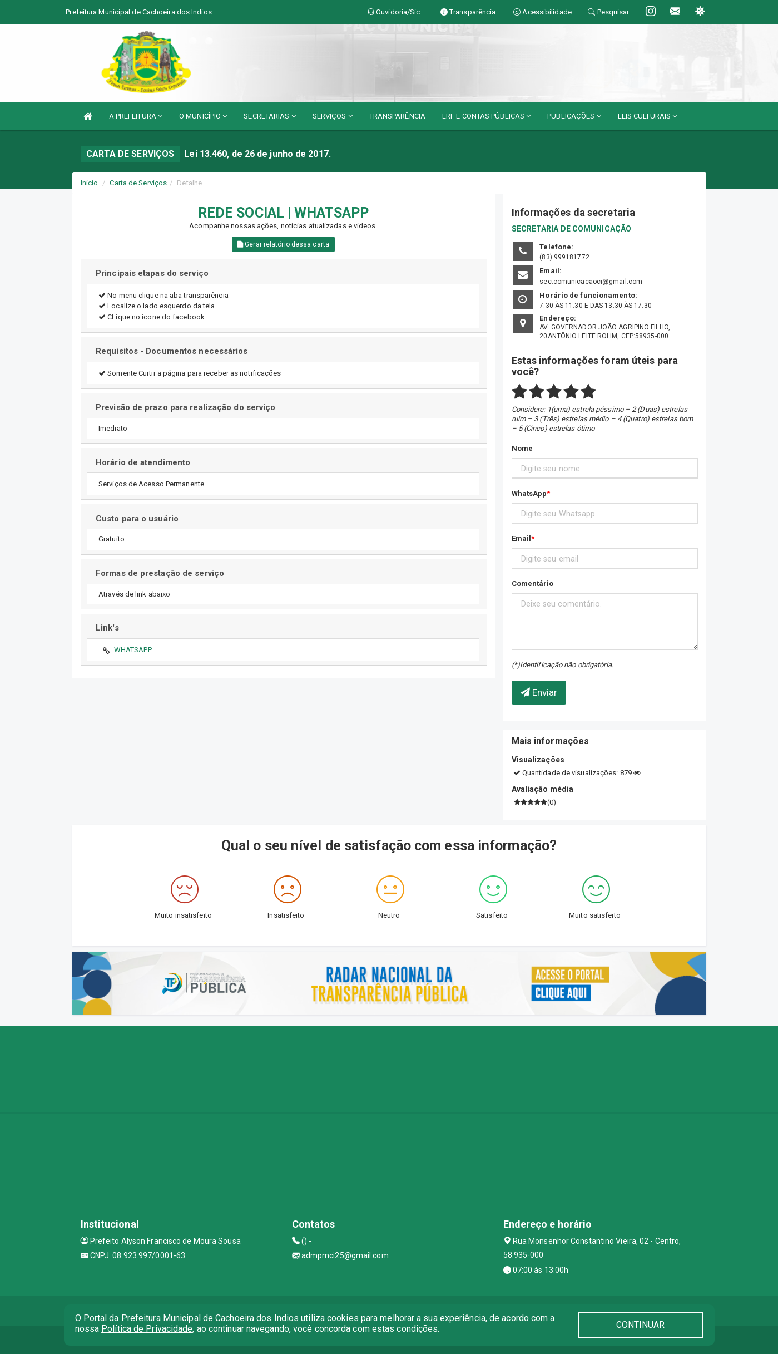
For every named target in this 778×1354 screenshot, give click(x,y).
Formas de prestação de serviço (160, 573)
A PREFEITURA (135, 116)
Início (89, 183)
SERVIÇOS (333, 116)
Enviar (539, 692)
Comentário (533, 583)
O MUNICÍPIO (203, 116)
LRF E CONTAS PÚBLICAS (486, 116)
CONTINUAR (640, 1324)
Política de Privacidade (146, 1328)
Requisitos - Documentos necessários (172, 351)
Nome (522, 448)
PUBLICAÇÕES (574, 116)
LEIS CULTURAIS (647, 116)
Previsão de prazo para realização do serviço (185, 407)
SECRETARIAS (269, 116)
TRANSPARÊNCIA (397, 116)
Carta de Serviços (138, 183)
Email (522, 538)
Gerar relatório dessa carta (283, 244)
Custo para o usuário (137, 519)
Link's (107, 628)
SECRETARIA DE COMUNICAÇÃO (572, 228)
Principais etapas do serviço (152, 273)
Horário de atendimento (143, 462)
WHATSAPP (133, 650)
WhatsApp (529, 493)
